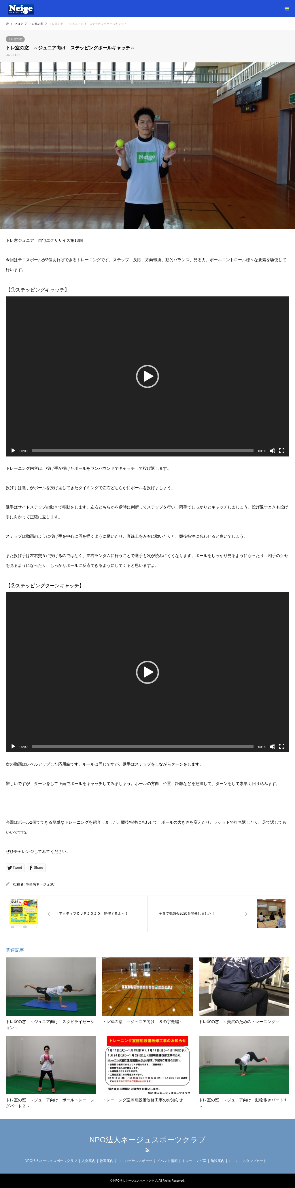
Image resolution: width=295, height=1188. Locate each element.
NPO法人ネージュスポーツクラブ (147, 1139)
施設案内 (217, 1161)
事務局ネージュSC (40, 884)
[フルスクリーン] (282, 451)
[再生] (13, 451)
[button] (147, 376)
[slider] (143, 450)
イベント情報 (167, 1161)
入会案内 (88, 1161)
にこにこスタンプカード (248, 1161)
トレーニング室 (194, 1161)
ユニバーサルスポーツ (135, 1161)
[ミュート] (272, 451)
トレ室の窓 (15, 39)
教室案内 (107, 1161)
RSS (147, 1150)
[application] (147, 376)
